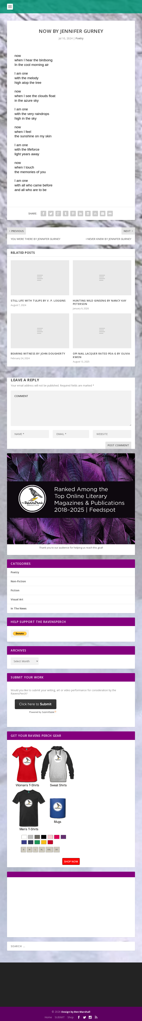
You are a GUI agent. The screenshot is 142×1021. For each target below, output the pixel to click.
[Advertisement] (42, 907)
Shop (70, 1017)
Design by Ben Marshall (75, 1011)
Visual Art (17, 599)
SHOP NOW (71, 861)
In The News (18, 608)
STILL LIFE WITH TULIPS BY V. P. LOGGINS (38, 300)
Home (48, 1017)
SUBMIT (60, 1017)
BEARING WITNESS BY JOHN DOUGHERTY (38, 353)
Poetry (79, 38)
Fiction (15, 590)
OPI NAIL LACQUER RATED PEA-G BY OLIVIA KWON (101, 355)
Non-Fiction (18, 581)
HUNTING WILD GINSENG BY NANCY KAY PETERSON (99, 302)
